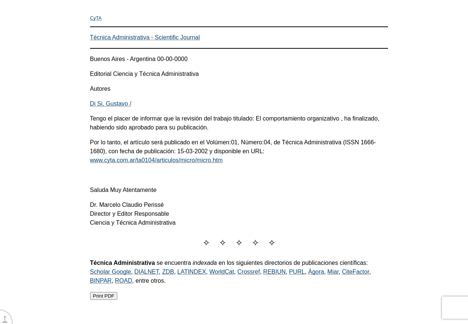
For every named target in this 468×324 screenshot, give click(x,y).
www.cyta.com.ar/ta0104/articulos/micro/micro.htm (156, 160)
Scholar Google (110, 272)
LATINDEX (191, 272)
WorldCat (221, 272)
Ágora (316, 272)
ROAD (123, 281)
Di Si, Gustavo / (110, 103)
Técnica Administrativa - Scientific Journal (145, 37)
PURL (297, 272)
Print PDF (104, 296)
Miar (332, 272)
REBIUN (274, 272)
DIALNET (146, 272)
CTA (96, 18)
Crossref (249, 272)
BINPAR (101, 281)
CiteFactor (355, 272)
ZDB (168, 272)
